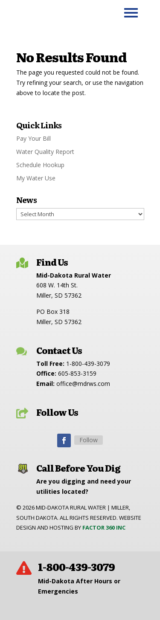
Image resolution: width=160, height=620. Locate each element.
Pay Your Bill (33, 138)
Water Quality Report (45, 152)
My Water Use (35, 178)
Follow (88, 440)
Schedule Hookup (40, 165)
